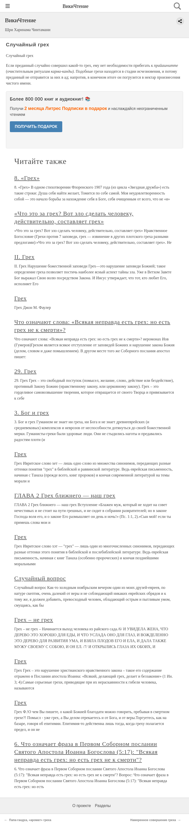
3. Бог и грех (31, 412)
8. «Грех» (27, 178)
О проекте (81, 806)
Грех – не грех (33, 619)
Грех (20, 298)
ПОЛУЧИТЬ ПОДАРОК (36, 126)
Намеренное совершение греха (153, 820)
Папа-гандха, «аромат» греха (30, 820)
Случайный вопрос (40, 578)
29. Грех (25, 371)
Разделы (102, 806)
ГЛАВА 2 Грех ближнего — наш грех (64, 495)
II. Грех (24, 257)
